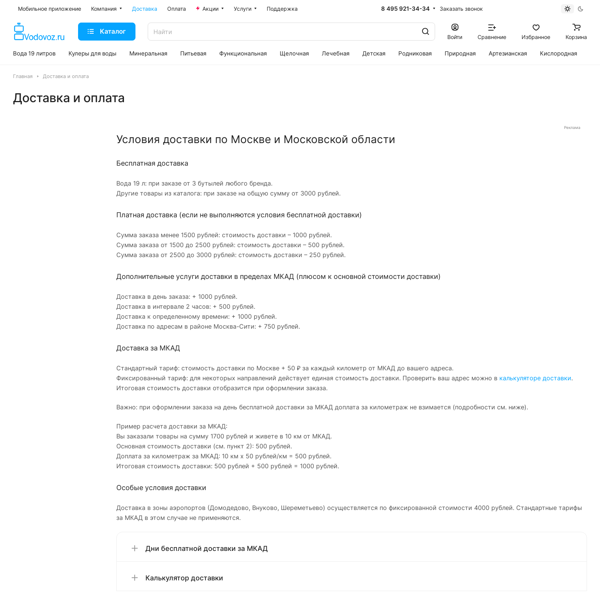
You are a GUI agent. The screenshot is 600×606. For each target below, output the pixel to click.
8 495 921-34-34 (405, 8)
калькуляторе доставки (535, 378)
